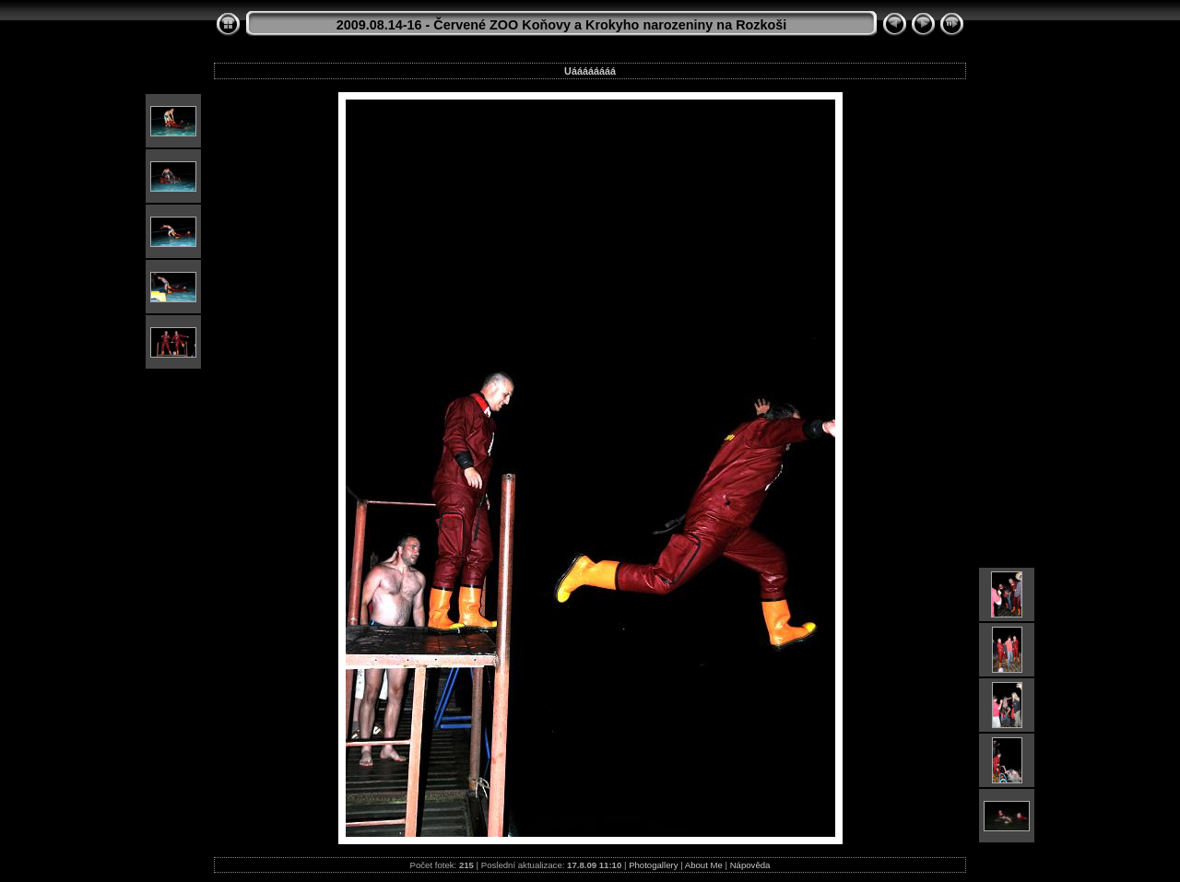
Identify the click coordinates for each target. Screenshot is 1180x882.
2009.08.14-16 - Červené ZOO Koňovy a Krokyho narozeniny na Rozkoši (561, 25)
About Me (704, 865)
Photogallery (653, 865)
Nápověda (750, 865)
